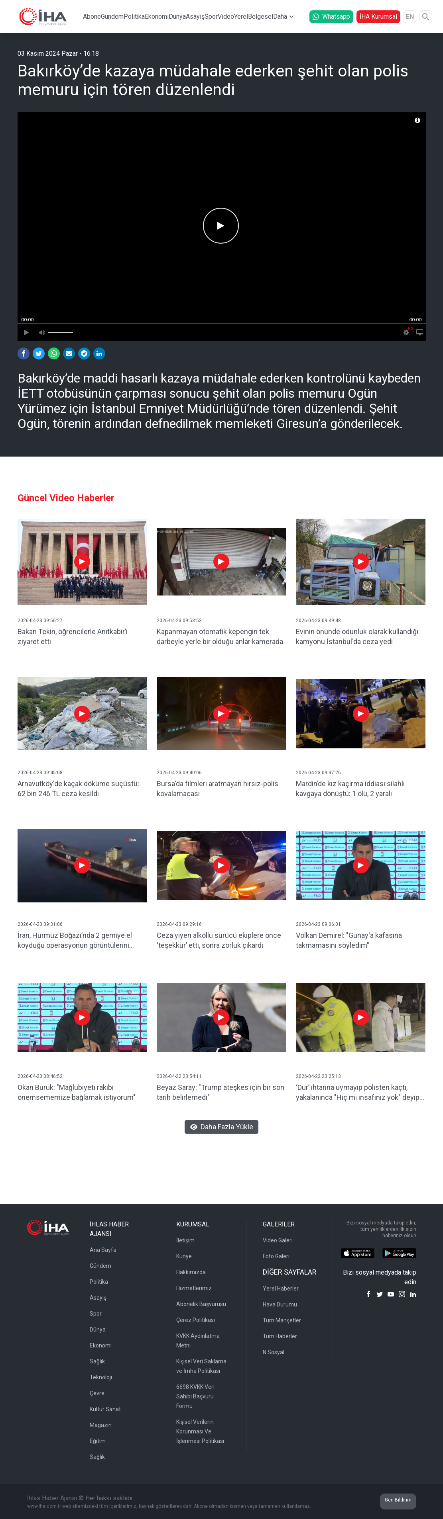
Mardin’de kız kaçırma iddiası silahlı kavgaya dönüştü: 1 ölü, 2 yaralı (350, 788)
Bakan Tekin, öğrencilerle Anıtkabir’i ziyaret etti (73, 636)
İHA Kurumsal (378, 16)
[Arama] (425, 16)
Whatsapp (331, 16)
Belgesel (260, 16)
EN (410, 16)
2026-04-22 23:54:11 (179, 1076)
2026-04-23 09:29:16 (179, 924)
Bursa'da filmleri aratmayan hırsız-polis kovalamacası (217, 788)
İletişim (185, 1240)
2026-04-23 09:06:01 (318, 924)
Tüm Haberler (280, 1336)
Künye (184, 1256)
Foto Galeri (276, 1256)
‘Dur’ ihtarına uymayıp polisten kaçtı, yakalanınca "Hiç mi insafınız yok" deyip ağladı (357, 1093)
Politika (134, 16)
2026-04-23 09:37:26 (318, 772)
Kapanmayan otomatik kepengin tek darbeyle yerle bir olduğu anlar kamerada (220, 636)
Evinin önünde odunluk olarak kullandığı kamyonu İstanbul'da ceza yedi (357, 636)
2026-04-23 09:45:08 (40, 772)
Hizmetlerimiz (194, 1288)
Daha (280, 16)
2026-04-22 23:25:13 (318, 1076)
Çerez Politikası (195, 1320)
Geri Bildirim (398, 1500)
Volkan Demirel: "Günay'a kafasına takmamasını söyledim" (349, 940)
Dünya (177, 16)
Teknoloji (101, 1377)
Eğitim (98, 1441)
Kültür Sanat (105, 1409)
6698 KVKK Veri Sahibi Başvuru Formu (195, 1396)
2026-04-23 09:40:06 (179, 772)
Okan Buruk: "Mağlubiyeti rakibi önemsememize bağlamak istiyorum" (77, 1092)
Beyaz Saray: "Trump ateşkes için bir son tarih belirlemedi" (220, 1092)
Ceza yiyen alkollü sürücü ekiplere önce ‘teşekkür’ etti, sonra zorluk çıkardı (219, 940)
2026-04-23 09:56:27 (40, 620)
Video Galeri (278, 1240)
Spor (211, 16)
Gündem (112, 16)
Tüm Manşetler (282, 1320)
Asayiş (195, 16)
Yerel (241, 16)
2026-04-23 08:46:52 (40, 1076)
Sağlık (97, 1361)
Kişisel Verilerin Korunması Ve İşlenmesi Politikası (200, 1431)
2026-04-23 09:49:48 (318, 620)
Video (226, 16)
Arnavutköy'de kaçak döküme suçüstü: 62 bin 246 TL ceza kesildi (78, 788)
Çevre (97, 1393)
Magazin (101, 1425)
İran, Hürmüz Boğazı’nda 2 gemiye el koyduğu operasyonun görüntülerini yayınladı (75, 941)
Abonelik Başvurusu (201, 1304)
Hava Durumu (280, 1304)
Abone (92, 16)
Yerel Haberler (281, 1288)
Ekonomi (157, 16)
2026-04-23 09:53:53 (179, 620)
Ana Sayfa (103, 1250)
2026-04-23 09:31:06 (40, 924)
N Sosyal (273, 1352)
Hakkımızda (191, 1272)
